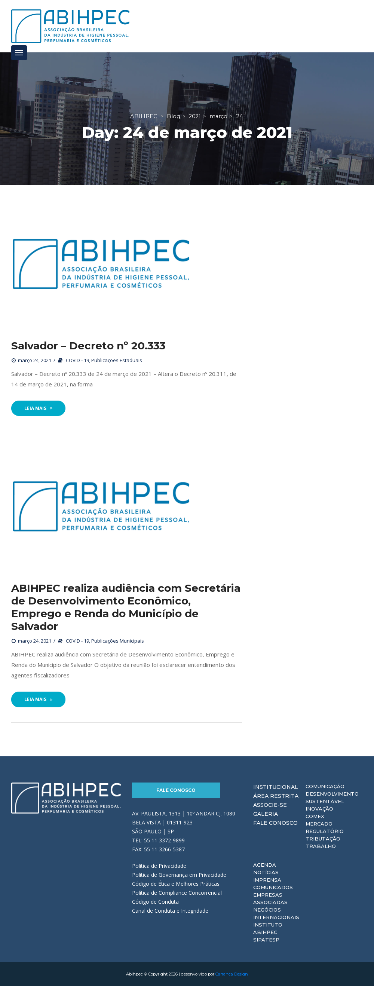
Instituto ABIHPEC (267, 928)
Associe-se (270, 805)
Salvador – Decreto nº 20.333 (88, 345)
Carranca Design (231, 974)
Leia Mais (38, 408)
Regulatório (325, 831)
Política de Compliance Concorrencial (177, 892)
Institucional (275, 787)
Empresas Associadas (270, 898)
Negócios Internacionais (276, 913)
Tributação (323, 839)
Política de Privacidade (159, 865)
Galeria (265, 814)
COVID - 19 (77, 360)
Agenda (264, 865)
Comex (315, 816)
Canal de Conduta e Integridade (170, 910)
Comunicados (273, 887)
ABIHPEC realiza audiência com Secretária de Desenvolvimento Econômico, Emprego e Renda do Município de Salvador (125, 607)
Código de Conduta (155, 901)
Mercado (319, 824)
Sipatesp (266, 940)
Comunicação (325, 786)
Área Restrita (275, 796)
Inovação (319, 809)
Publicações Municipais (117, 640)
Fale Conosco (176, 790)
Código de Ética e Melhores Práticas (176, 883)
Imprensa (267, 880)
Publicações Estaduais (116, 360)
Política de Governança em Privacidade (179, 874)
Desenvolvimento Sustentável (332, 797)
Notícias (266, 872)
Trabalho (321, 846)
